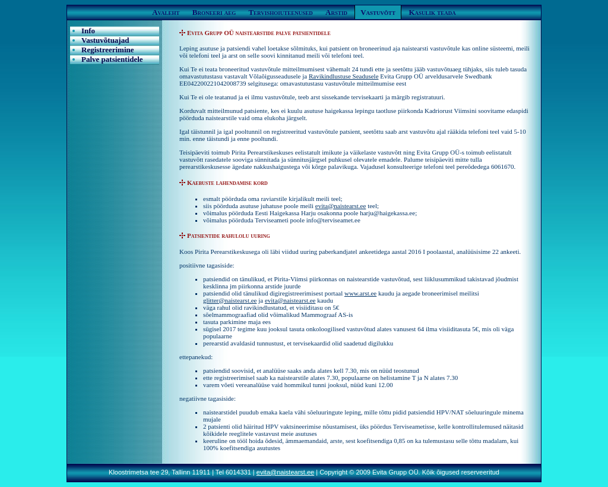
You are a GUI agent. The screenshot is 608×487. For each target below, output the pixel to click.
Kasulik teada (431, 12)
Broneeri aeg (214, 12)
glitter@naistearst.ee (229, 300)
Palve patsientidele (112, 59)
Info (88, 30)
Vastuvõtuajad (105, 40)
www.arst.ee (360, 293)
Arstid (336, 12)
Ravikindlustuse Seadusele (344, 76)
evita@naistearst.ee (340, 205)
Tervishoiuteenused (280, 12)
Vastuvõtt (377, 12)
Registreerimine (107, 49)
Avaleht (165, 12)
